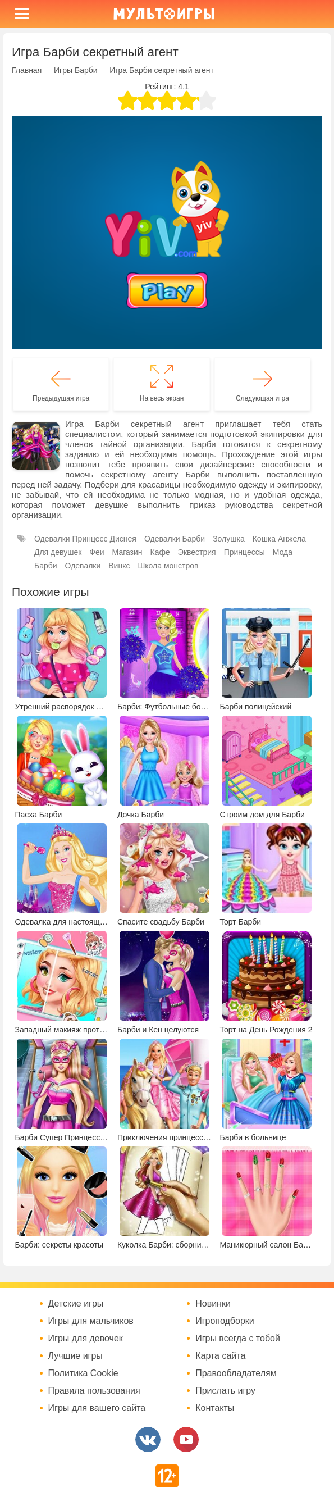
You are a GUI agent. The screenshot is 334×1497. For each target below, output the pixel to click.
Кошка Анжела (279, 539)
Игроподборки (224, 1321)
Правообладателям (236, 1373)
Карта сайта (220, 1356)
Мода (282, 552)
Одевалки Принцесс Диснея (85, 539)
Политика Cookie (83, 1373)
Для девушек (57, 552)
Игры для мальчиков (91, 1321)
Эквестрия (197, 552)
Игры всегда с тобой (237, 1338)
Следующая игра (262, 398)
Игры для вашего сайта (97, 1408)
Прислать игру (225, 1390)
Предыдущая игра (61, 398)
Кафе (160, 552)
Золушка (229, 539)
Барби (45, 566)
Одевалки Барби (174, 539)
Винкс (119, 566)
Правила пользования (94, 1390)
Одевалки (83, 566)
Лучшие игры (75, 1356)
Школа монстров (168, 566)
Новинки (213, 1303)
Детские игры (76, 1303)
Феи (96, 552)
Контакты (214, 1408)
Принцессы (244, 552)
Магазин (127, 552)
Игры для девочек (85, 1338)
